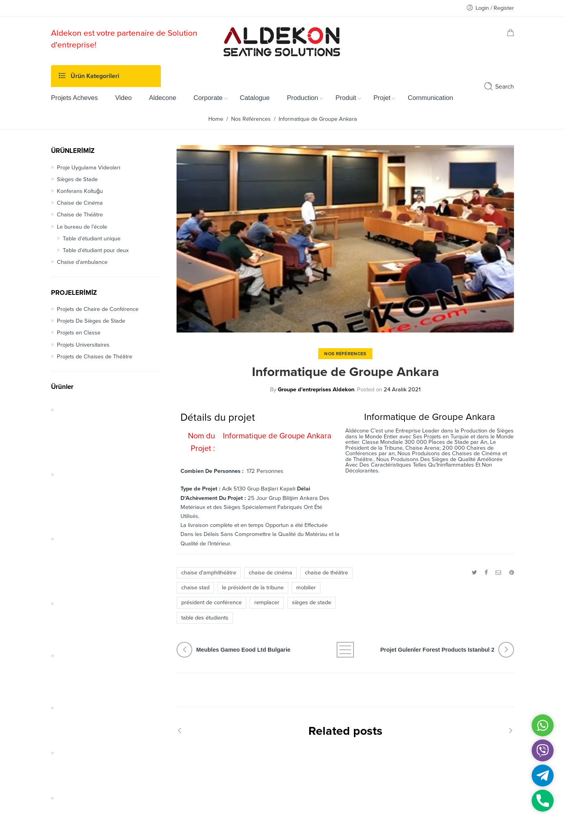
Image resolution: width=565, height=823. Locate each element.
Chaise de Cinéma (80, 203)
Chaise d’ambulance (82, 262)
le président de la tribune (253, 587)
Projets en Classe (78, 332)
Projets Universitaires (83, 345)
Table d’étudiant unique (91, 238)
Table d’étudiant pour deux (96, 250)
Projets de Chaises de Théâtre (94, 356)
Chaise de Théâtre (80, 214)
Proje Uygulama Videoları (88, 167)
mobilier (306, 587)
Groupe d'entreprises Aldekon (316, 389)
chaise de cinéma (270, 572)
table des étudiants (204, 617)
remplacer (266, 602)
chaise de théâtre (326, 572)
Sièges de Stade (77, 179)
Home (215, 119)
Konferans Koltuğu (80, 191)
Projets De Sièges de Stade (91, 321)
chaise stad (195, 587)
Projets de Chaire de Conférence (98, 309)
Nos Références (251, 119)
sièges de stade (311, 602)
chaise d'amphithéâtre (208, 572)
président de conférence (211, 602)
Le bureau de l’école (82, 226)
